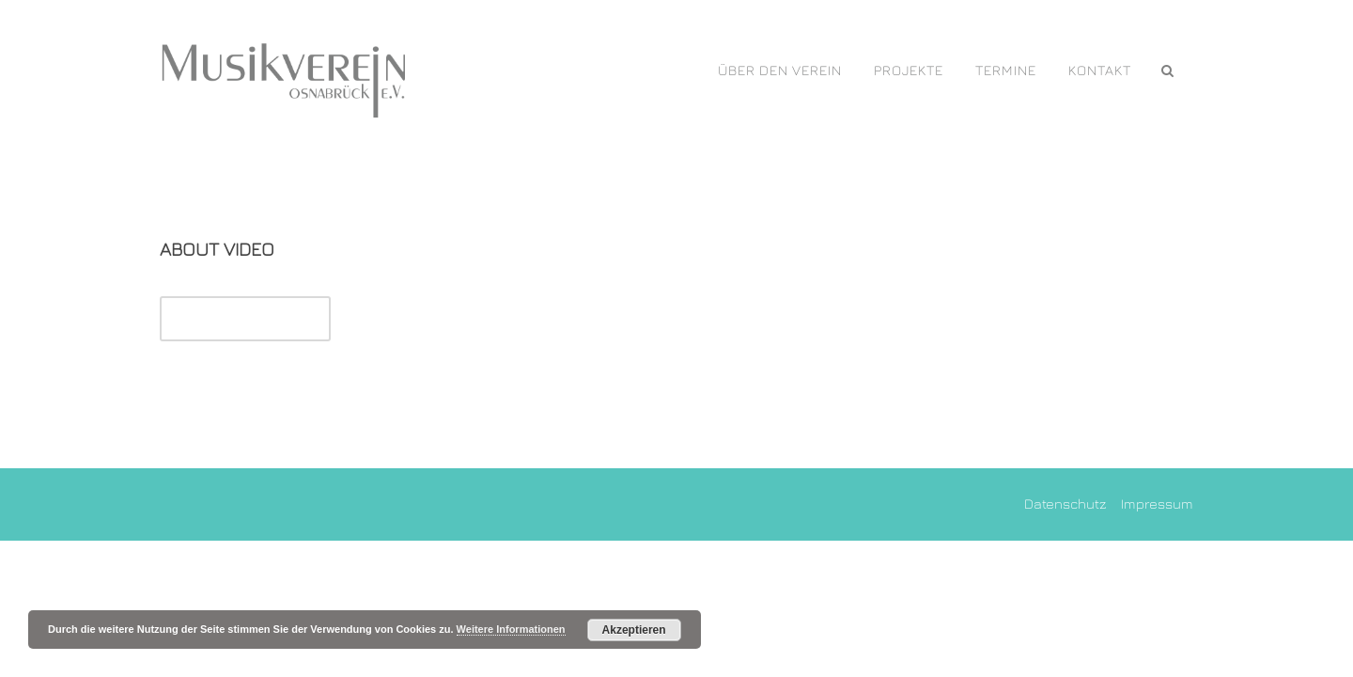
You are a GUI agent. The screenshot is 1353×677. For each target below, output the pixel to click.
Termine (1005, 70)
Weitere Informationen (511, 629)
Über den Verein (780, 70)
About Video (217, 249)
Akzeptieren (634, 630)
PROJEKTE (908, 70)
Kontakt (1099, 70)
